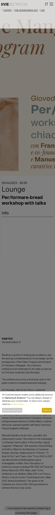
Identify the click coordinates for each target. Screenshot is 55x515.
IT (46, 4)
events (8, 10)
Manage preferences (12, 410)
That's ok (47, 410)
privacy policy (17, 404)
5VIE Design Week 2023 (26, 10)
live (43, 10)
